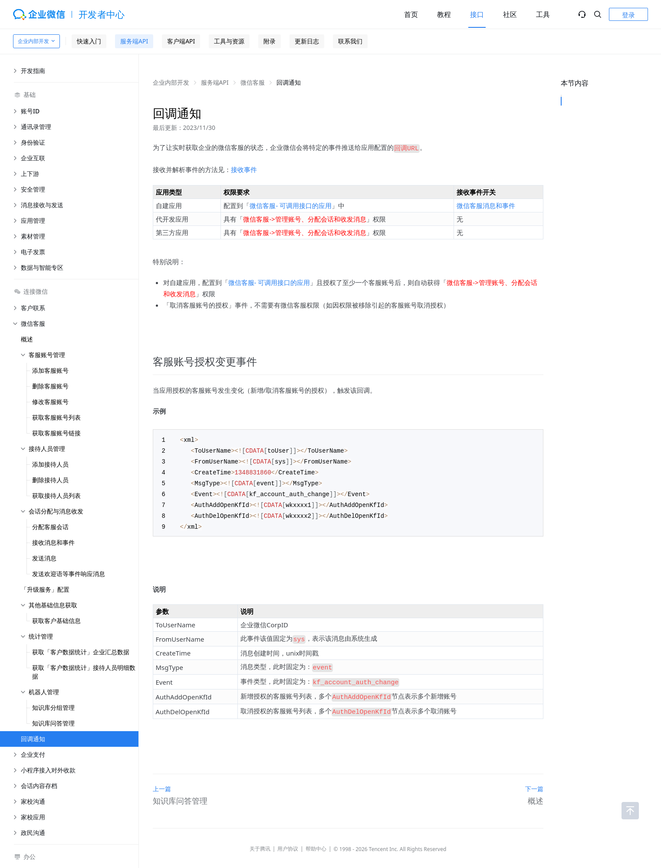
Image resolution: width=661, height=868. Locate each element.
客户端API (181, 41)
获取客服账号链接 (56, 433)
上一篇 (162, 777)
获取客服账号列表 (56, 417)
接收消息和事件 (53, 542)
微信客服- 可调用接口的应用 (291, 204)
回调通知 (33, 739)
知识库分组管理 (53, 707)
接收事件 (244, 168)
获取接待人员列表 (56, 495)
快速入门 (89, 41)
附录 (269, 41)
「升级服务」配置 (45, 589)
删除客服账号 (50, 386)
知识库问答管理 (53, 723)
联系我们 (350, 41)
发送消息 (44, 558)
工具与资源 (229, 41)
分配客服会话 (50, 527)
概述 (27, 339)
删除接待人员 (50, 480)
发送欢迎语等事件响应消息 (68, 574)
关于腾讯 (260, 837)
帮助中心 (316, 837)
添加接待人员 (50, 464)
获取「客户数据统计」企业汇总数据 (80, 652)
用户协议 (287, 837)
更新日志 (307, 41)
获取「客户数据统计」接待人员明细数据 (83, 671)
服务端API (134, 41)
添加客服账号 (50, 370)
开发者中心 (102, 14)
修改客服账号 (50, 402)
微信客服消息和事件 (486, 204)
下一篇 (534, 777)
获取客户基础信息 (56, 620)
